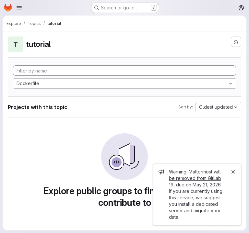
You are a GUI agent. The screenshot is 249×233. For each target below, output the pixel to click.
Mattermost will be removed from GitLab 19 (195, 178)
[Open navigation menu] (19, 8)
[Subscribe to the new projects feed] (236, 42)
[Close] (233, 172)
